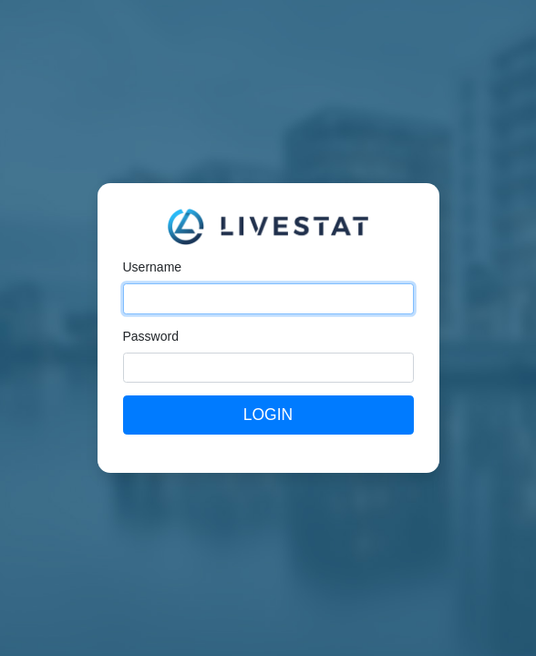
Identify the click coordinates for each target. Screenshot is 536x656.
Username (152, 267)
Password (151, 336)
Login (268, 414)
